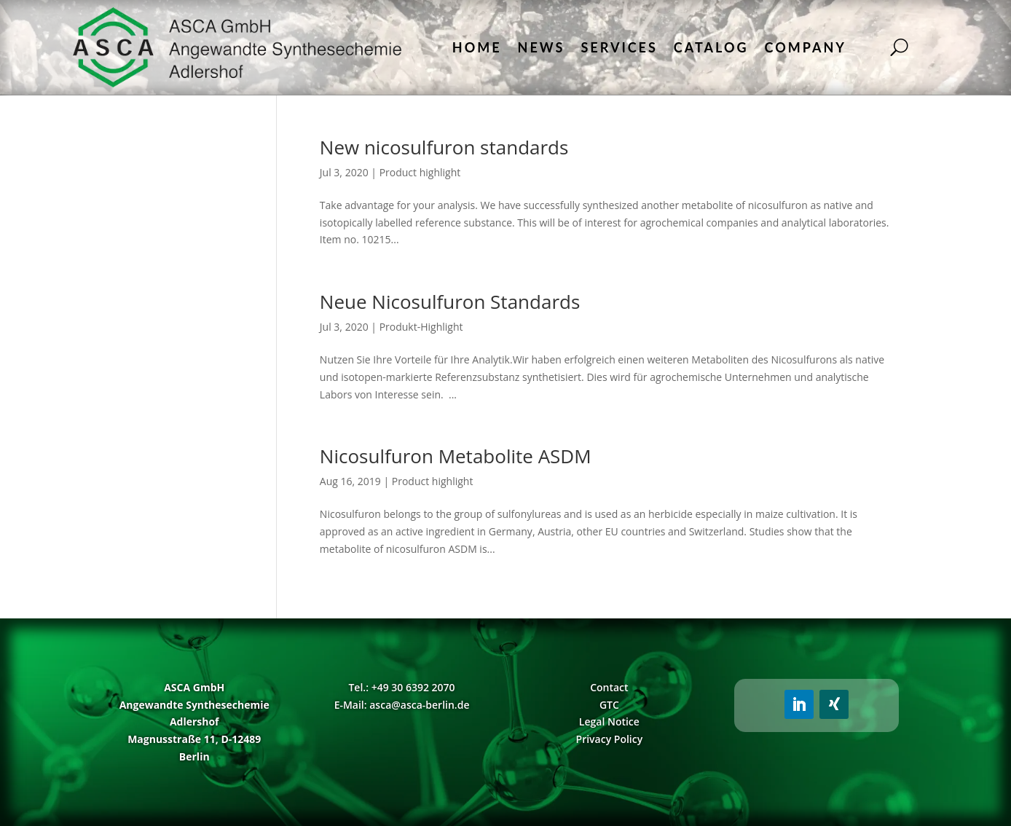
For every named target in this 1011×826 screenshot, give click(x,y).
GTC (609, 705)
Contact (609, 687)
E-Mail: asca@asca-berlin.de (402, 705)
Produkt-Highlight (421, 327)
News (541, 47)
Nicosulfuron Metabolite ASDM (455, 456)
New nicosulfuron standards (444, 147)
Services (619, 47)
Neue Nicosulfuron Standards (450, 301)
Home (477, 47)
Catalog (711, 47)
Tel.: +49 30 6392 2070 (401, 687)
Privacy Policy (609, 739)
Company (805, 47)
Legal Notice (609, 721)
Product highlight (420, 172)
